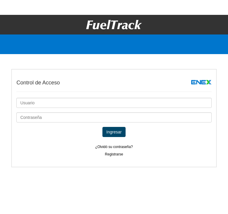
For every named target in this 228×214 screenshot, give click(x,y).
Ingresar (113, 132)
